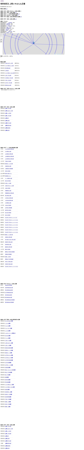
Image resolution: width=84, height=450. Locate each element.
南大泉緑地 (9, 290)
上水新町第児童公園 (9, 156)
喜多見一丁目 (8, 394)
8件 (17, 15)
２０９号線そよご (9, 384)
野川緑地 (7, 382)
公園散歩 (2, 0)
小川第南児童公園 (9, 200)
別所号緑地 (7, 171)
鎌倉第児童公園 (8, 246)
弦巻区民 (7, 367)
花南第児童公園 (8, 237)
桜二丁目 (7, 374)
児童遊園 (8, 285)
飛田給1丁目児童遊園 (9, 259)
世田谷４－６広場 (9, 163)
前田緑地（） (8, 175)
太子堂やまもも (9, 355)
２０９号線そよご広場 (9, 65)
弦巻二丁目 (8, 404)
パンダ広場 (8, 113)
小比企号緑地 (8, 205)
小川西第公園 (8, 202)
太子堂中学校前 (9, 360)
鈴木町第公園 (8, 244)
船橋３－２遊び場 (9, 234)
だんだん (7, 325)
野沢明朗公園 (7, 68)
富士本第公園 (8, 195)
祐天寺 (7, 30)
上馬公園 (7, 70)
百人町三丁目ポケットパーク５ (11, 229)
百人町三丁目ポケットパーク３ (11, 224)
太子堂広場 (9, 292)
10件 (6, 8)
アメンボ (7, 338)
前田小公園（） (8, 173)
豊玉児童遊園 (9, 302)
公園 (7, 118)
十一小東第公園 (8, 178)
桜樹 (7, 377)
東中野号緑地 (8, 210)
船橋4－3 (7, 406)
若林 (7, 27)
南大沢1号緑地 (8, 180)
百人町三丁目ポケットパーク (11, 217)
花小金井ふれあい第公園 (10, 239)
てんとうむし (8, 328)
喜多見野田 (8, 396)
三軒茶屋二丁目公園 (9, 77)
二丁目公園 (8, 115)
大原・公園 (8, 183)
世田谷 (7, 32)
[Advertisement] (13, 59)
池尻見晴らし (8, 391)
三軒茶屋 (10, 22)
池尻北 (7, 389)
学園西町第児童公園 (9, 193)
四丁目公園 (8, 440)
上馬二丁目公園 (8, 75)
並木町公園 (9, 287)
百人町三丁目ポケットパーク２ (11, 222)
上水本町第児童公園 (9, 158)
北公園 (7, 120)
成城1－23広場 (8, 256)
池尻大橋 (10, 31)
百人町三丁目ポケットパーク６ (11, 232)
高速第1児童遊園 (8, 254)
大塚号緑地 (7, 188)
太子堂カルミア (9, 357)
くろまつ (7, 323)
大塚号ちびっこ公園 (9, 185)
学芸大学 (7, 29)
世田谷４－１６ (9, 350)
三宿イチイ (8, 340)
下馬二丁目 (8, 399)
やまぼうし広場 (9, 110)
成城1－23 (8, 401)
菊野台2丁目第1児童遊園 (10, 251)
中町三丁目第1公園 (8, 261)
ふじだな (7, 330)
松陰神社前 (8, 28)
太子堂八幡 (8, 362)
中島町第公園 (8, 166)
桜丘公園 (8, 297)
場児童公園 (8, 125)
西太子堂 (8, 24)
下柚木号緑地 (8, 161)
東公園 (7, 130)
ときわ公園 (8, 108)
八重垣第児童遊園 (9, 168)
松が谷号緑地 (8, 212)
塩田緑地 (7, 127)
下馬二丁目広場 (8, 80)
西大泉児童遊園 (10, 299)
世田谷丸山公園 (8, 85)
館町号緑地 (7, 249)
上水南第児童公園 (9, 153)
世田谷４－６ (8, 352)
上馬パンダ (8, 345)
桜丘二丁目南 (8, 372)
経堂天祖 (7, 379)
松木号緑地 (7, 215)
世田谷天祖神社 (9, 347)
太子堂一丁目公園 (8, 82)
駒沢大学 (10, 25)
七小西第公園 (8, 151)
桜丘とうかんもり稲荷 (10, 369)
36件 (21, 16)
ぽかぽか (7, 335)
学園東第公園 (8, 190)
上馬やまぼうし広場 (9, 63)
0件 (20, 11)
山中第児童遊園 (8, 207)
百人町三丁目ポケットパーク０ (11, 266)
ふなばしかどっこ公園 (10, 333)
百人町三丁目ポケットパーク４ (11, 227)
